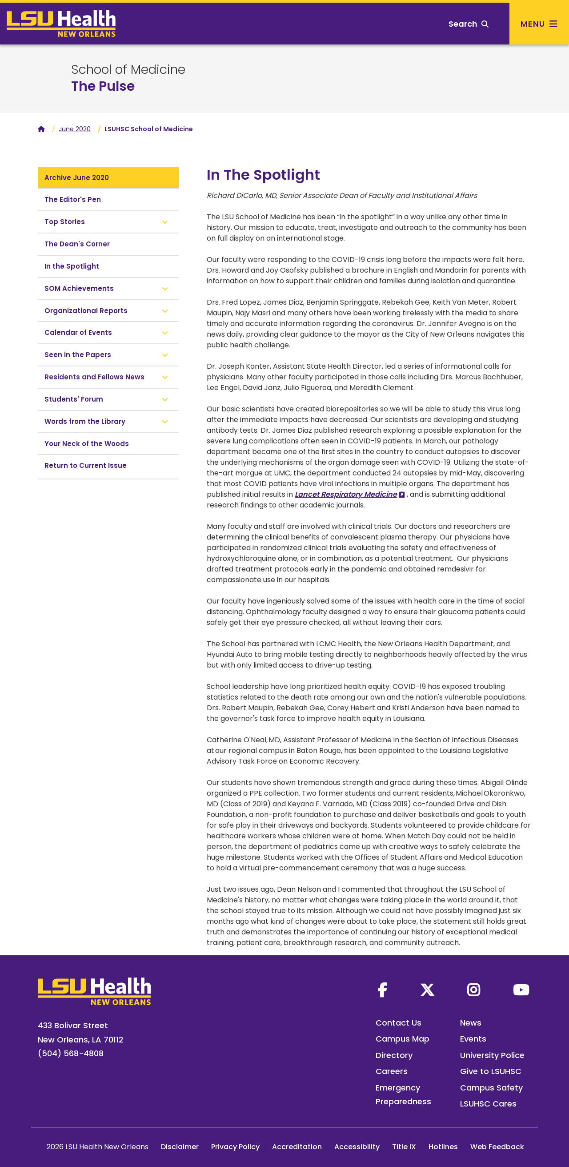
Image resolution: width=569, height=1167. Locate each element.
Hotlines (443, 1147)
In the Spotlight (71, 266)
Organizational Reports (86, 310)
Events (473, 1038)
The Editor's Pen (72, 199)
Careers (392, 1071)
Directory (394, 1055)
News (470, 1022)
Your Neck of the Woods (86, 443)
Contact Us (398, 1022)
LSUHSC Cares (488, 1103)
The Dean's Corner (77, 244)
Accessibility (357, 1147)
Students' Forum (73, 399)
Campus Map (402, 1038)
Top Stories (64, 221)
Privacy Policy (235, 1147)
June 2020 (75, 129)
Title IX (404, 1147)
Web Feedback (497, 1147)
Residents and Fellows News (94, 377)
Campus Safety (491, 1087)
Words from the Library (84, 421)
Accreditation (297, 1147)
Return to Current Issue (85, 465)
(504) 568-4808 (71, 1053)
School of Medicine (128, 69)
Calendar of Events (78, 332)
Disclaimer (180, 1147)
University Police (492, 1055)
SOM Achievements (79, 288)
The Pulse (103, 86)
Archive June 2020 (76, 177)
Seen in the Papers (77, 354)
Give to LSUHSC (490, 1071)
